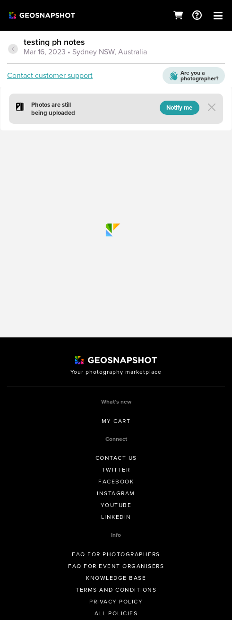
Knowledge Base (116, 578)
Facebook (116, 481)
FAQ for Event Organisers (116, 566)
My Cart (116, 421)
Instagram (116, 493)
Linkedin (116, 517)
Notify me (179, 107)
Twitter (116, 469)
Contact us (116, 458)
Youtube (116, 505)
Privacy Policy (116, 601)
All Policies (116, 613)
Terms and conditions (116, 590)
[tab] (116, 48)
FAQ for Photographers (116, 554)
